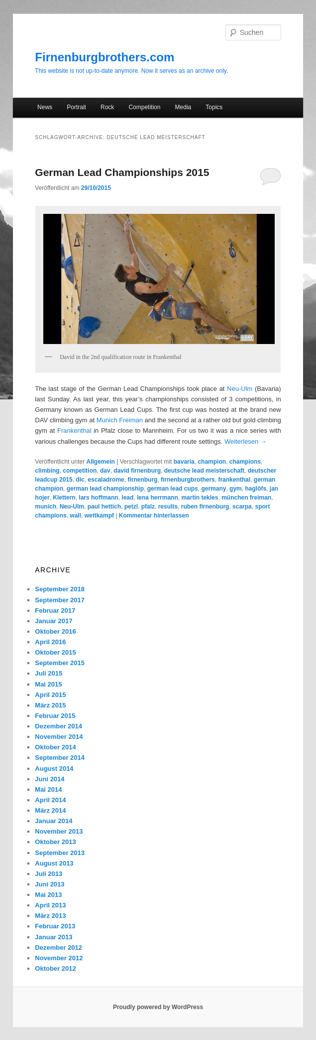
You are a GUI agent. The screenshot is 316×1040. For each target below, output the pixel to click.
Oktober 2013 (55, 842)
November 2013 (59, 831)
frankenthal (234, 479)
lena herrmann (157, 497)
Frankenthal (74, 430)
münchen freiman (246, 497)
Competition (144, 107)
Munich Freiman (120, 420)
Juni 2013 (49, 884)
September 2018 (60, 589)
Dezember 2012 (58, 947)
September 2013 (60, 853)
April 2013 (50, 905)
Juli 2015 (48, 673)
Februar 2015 (55, 715)
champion (212, 461)
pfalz (148, 506)
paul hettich (104, 506)
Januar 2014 (53, 821)
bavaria (184, 461)
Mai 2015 (48, 684)
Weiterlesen (245, 441)
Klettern (64, 497)
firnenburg (142, 479)
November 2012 (59, 958)
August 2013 (54, 863)
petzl (131, 506)
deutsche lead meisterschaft (204, 470)
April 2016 (50, 642)
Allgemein (100, 461)
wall (75, 515)
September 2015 (60, 663)
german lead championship (105, 488)
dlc (80, 479)
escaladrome (106, 479)
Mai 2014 (48, 789)
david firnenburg (137, 470)
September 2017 (60, 600)
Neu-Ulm (239, 388)
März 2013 (50, 915)
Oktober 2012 (55, 968)
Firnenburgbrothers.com (104, 57)
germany (213, 488)
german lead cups (172, 488)
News (44, 107)
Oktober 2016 (55, 631)
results (168, 506)
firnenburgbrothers (188, 479)
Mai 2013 (48, 894)
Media (183, 107)
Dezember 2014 (58, 726)
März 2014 (50, 810)
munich (45, 506)
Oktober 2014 (55, 747)
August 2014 (54, 768)
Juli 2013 (48, 873)
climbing (47, 470)
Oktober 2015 (55, 652)
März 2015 (50, 705)
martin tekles (199, 497)
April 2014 (50, 800)
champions (245, 461)
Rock (107, 107)
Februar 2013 (55, 926)
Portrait (76, 107)
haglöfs (255, 488)
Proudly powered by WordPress (158, 1007)
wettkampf (99, 515)
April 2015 (50, 694)
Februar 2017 (55, 610)
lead (127, 497)
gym (235, 488)
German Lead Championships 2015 (122, 172)
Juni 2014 (49, 779)
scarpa (242, 506)
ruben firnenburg (205, 506)
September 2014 (60, 757)
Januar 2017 (53, 621)
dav (105, 470)
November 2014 (59, 736)
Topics (214, 107)
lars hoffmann (98, 497)
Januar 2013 (53, 937)
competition (80, 470)
